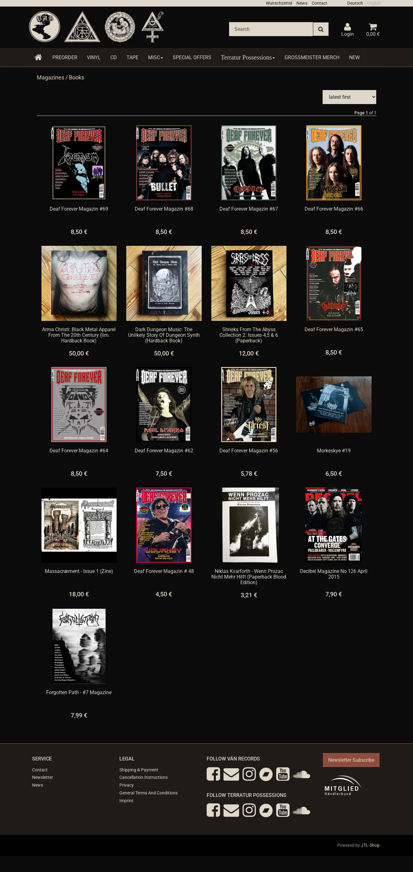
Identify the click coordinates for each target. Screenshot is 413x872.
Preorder (64, 57)
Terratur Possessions (248, 57)
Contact (319, 3)
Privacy (126, 784)
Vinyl (94, 57)
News (301, 3)
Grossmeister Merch (312, 57)
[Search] (271, 29)
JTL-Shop (370, 844)
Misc (155, 57)
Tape (132, 57)
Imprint (126, 800)
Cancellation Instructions (143, 776)
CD (113, 57)
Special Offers (192, 57)
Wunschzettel (279, 3)
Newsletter (42, 776)
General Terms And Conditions (148, 792)
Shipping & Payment (138, 769)
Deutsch (355, 3)
